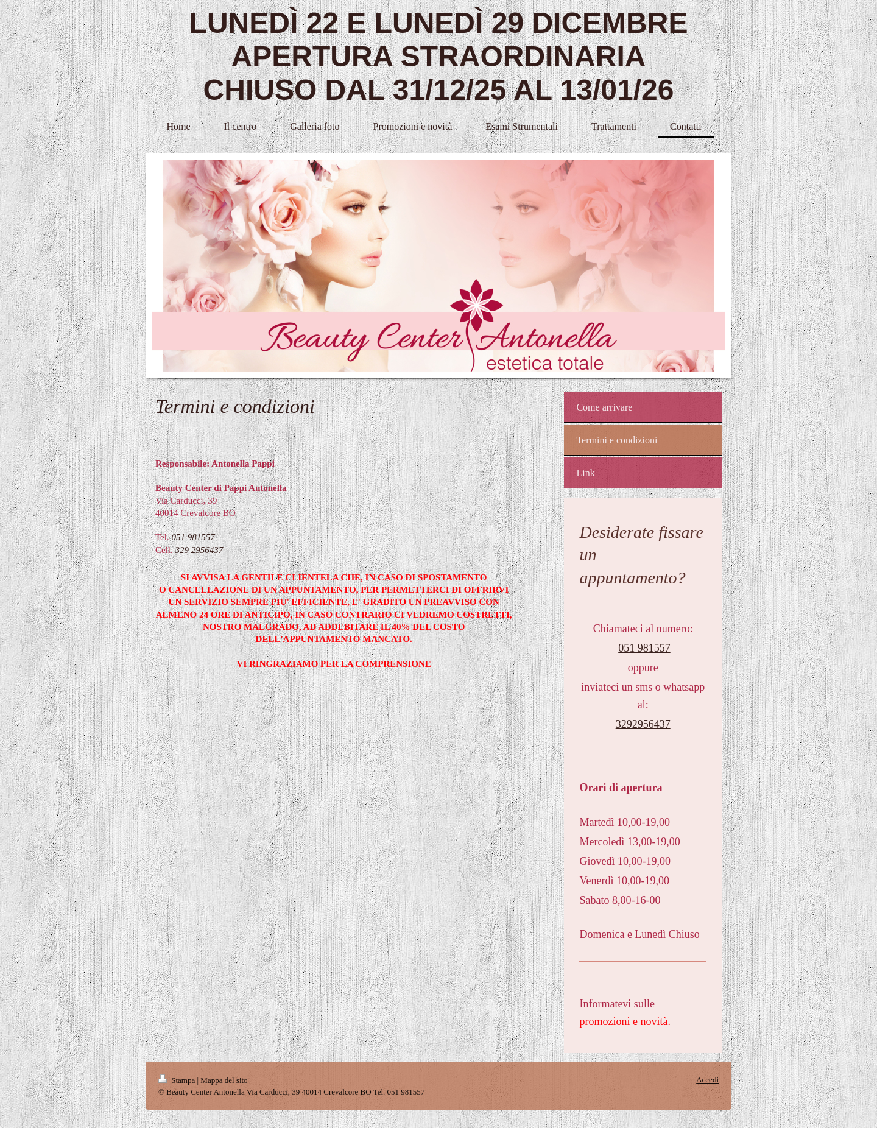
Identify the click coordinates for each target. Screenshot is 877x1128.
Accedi (707, 1079)
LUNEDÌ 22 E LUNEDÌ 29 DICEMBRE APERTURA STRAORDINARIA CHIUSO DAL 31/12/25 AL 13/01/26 (438, 56)
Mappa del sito (223, 1080)
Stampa (177, 1080)
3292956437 (643, 724)
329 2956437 (199, 550)
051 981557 (192, 537)
